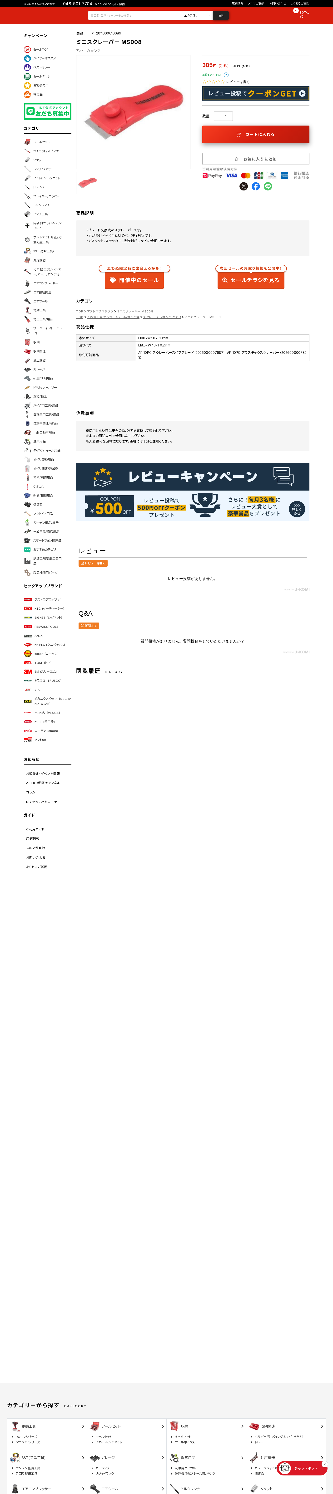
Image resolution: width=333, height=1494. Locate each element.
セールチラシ (37, 76)
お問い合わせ (277, 3)
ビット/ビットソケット (42, 178)
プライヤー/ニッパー (42, 196)
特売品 (33, 94)
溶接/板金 (35, 396)
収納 (32, 342)
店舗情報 (238, 3)
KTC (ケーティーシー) (44, 608)
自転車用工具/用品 (41, 414)
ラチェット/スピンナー (43, 151)
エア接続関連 (37, 292)
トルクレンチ (37, 205)
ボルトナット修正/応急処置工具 (43, 239)
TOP (80, 311)
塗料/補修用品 (38, 477)
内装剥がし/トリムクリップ (43, 225)
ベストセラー (37, 67)
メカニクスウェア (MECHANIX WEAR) (47, 701)
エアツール (36, 301)
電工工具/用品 (38, 319)
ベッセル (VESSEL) (42, 712)
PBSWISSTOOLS (41, 626)
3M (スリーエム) (40, 671)
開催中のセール (134, 275)
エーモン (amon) (41, 730)
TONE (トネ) (37, 662)
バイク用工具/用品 (41, 405)
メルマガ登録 (256, 3)
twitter (243, 186)
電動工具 (35, 310)
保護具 (33, 504)
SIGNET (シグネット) (43, 617)
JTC (32, 689)
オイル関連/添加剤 (41, 468)
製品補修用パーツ (41, 572)
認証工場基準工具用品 (43, 561)
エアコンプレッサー (41, 283)
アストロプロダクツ (42, 599)
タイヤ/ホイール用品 (42, 450)
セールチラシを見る (251, 275)
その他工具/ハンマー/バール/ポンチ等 (43, 271)
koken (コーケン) (41, 653)
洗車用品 (35, 441)
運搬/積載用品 (38, 495)
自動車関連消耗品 (41, 423)
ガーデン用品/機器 (41, 522)
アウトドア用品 (38, 513)
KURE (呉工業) (39, 721)
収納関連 (35, 351)
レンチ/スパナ (37, 169)
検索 (221, 15)
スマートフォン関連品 (42, 540)
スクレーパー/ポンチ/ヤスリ (162, 317)
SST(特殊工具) (39, 251)
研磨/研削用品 (38, 378)
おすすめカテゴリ (40, 549)
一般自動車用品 (39, 432)
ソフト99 (35, 739)
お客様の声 (36, 85)
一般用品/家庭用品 (41, 531)
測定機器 (35, 260)
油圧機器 (35, 360)
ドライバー (35, 187)
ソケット (34, 160)
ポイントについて (226, 75)
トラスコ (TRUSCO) (43, 680)
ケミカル (34, 486)
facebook (256, 186)
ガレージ (34, 369)
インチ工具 (36, 214)
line (268, 186)
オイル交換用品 (39, 459)
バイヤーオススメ (40, 58)
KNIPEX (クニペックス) (44, 644)
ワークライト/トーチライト (43, 330)
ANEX (33, 635)
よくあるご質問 (300, 3)
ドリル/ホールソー (40, 387)
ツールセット (37, 142)
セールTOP (36, 49)
